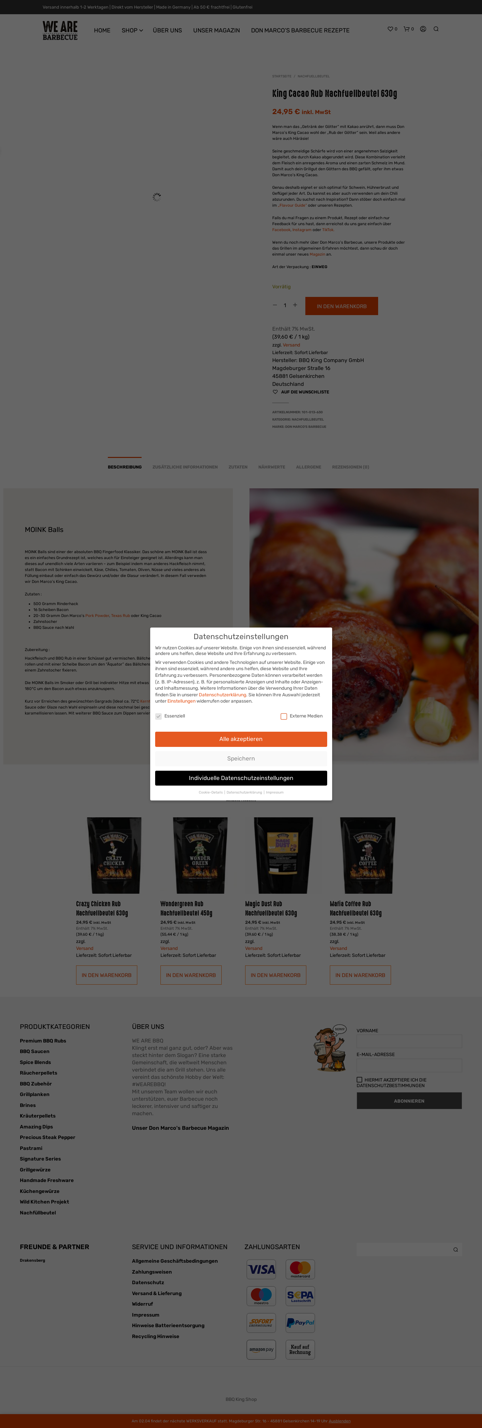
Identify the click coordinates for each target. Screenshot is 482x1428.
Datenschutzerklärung (222, 693)
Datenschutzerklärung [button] (245, 790)
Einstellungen (181, 699)
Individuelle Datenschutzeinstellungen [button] (241, 776)
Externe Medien (302, 714)
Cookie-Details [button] (211, 790)
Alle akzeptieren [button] (241, 737)
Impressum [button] (275, 790)
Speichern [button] (241, 756)
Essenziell (170, 714)
